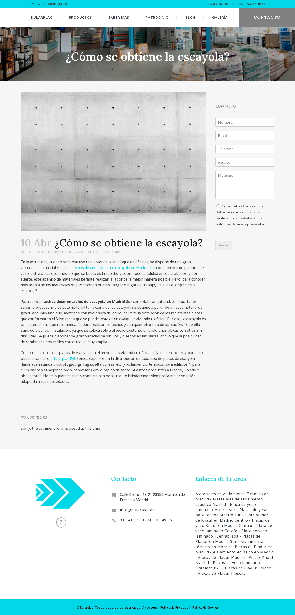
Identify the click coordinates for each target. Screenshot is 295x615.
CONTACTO (267, 17)
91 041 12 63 (132, 519)
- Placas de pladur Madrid (220, 556)
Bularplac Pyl (64, 358)
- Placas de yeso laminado (234, 561)
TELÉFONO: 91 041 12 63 (224, 4)
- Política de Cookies (204, 606)
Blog (58, 252)
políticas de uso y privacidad (240, 224)
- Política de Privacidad (174, 606)
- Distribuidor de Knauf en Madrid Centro (231, 517)
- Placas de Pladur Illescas (220, 572)
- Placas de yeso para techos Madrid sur (231, 511)
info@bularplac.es (137, 509)
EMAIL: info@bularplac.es (49, 4)
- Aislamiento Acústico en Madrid (241, 551)
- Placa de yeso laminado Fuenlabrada (231, 532)
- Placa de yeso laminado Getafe (233, 527)
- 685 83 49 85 (254, 4)
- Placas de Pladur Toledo (246, 567)
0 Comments (100, 252)
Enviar (224, 245)
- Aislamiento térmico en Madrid (229, 543)
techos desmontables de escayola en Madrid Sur (113, 267)
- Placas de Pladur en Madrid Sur (227, 538)
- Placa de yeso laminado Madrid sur (225, 506)
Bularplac (76, 252)
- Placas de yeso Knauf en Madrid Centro (232, 522)
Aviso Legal (150, 606)
